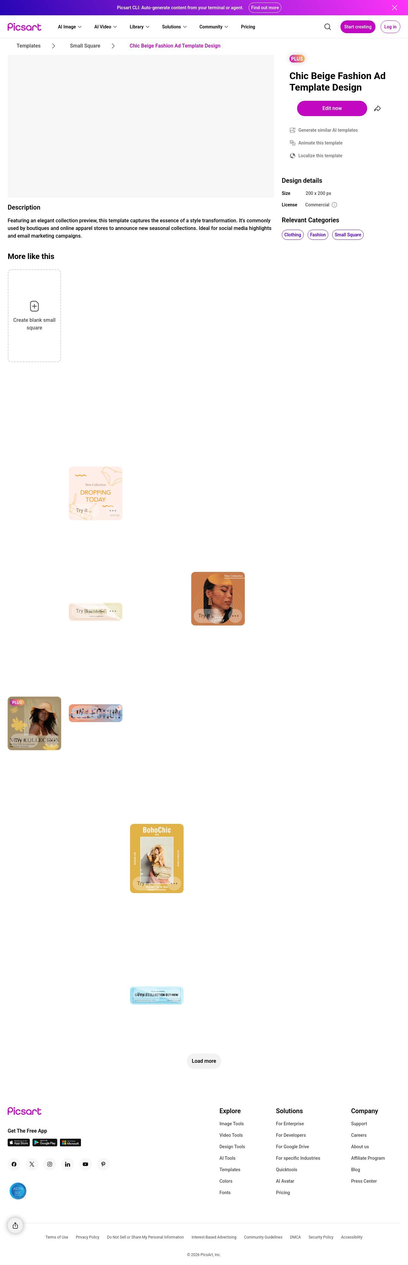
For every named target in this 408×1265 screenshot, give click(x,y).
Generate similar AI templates (328, 130)
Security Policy (321, 1237)
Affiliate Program (368, 1158)
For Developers (291, 1135)
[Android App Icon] (45, 1145)
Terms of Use (57, 1237)
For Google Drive (292, 1146)
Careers (359, 1135)
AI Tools (227, 1158)
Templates (229, 1169)
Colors (225, 1181)
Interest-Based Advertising (214, 1237)
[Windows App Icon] (70, 1145)
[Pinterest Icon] (103, 1164)
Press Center (364, 1181)
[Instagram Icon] (49, 1164)
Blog (355, 1169)
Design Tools (232, 1146)
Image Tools (231, 1123)
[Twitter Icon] (32, 1164)
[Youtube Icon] (85, 1164)
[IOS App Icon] (19, 1145)
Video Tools (231, 1135)
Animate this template (320, 142)
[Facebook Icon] (14, 1164)
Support (359, 1123)
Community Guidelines (263, 1237)
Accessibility (351, 1237)
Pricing (283, 1192)
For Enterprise (290, 1123)
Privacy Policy (87, 1237)
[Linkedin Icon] (67, 1164)
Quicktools (286, 1169)
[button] (70, 27)
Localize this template (320, 155)
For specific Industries (298, 1158)
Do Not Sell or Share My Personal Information (145, 1237)
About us (360, 1146)
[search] (327, 26)
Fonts (224, 1192)
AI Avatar (285, 1181)
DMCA (295, 1237)
